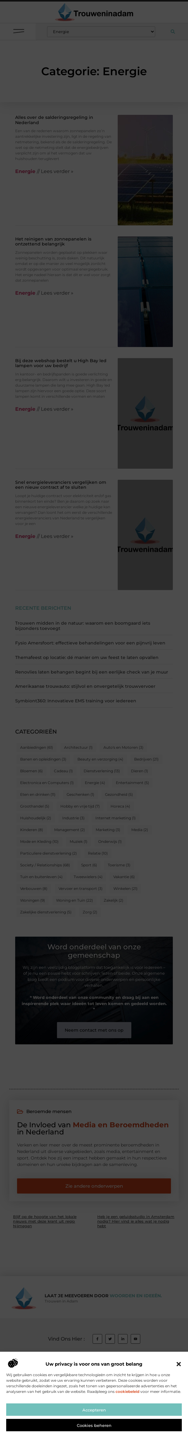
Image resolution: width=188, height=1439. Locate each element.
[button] (179, 1385)
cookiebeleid (127, 1412)
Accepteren (94, 1430)
